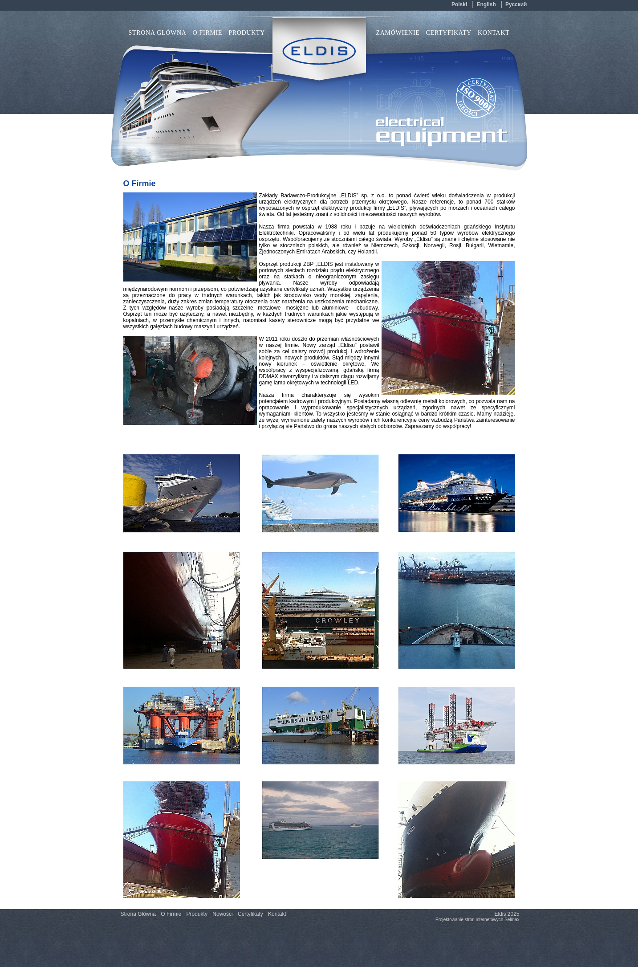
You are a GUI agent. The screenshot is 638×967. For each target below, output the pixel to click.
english (486, 4)
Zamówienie (398, 32)
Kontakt (493, 32)
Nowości (222, 914)
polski (459, 4)
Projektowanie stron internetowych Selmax (477, 919)
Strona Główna (158, 32)
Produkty (197, 914)
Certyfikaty (449, 32)
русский (516, 4)
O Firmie (208, 32)
